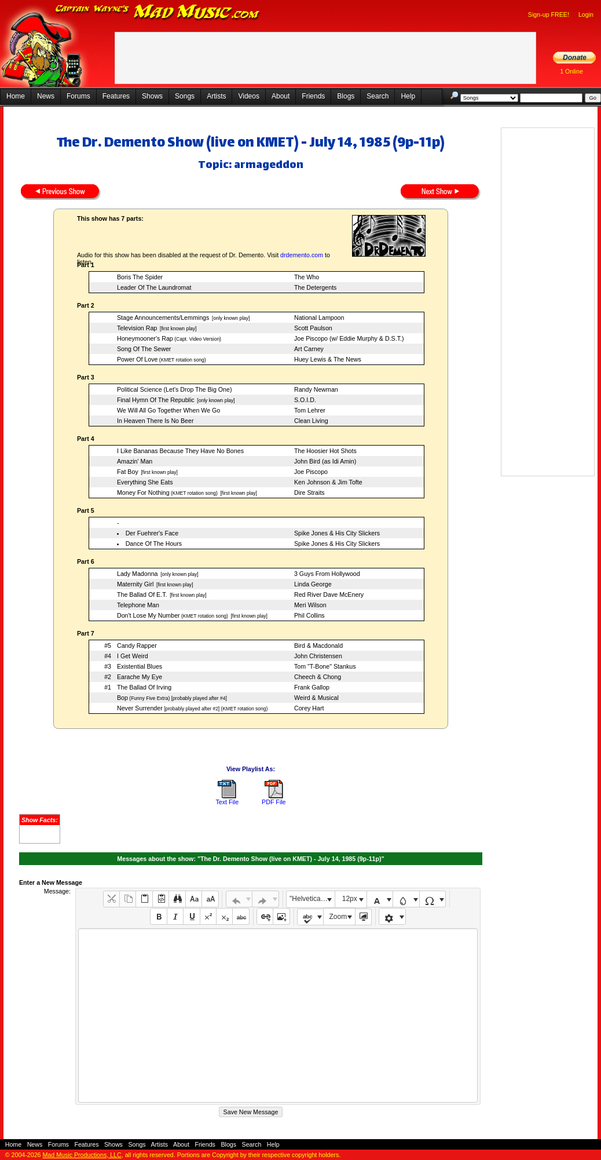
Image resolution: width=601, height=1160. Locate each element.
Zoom (338, 917)
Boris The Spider (140, 276)
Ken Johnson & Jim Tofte (328, 482)
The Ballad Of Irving (144, 687)
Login (585, 14)
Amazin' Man (134, 461)
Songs (185, 96)
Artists (216, 96)
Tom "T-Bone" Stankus (325, 666)
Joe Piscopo (311, 471)
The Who (306, 276)
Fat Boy (127, 471)
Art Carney (309, 348)
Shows (152, 96)
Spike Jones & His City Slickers (337, 533)
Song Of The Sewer (144, 348)
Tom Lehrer (309, 410)
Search (378, 96)
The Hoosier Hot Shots (325, 450)
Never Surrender (140, 708)
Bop (122, 697)
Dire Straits (309, 492)
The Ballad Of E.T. (142, 594)
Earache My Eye (139, 676)
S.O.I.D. (305, 399)
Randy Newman (316, 389)
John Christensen (318, 655)
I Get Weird (132, 655)
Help (408, 96)
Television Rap (137, 327)
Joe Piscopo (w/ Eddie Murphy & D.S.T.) (349, 338)
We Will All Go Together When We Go (168, 410)
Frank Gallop (311, 687)
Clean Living (311, 420)
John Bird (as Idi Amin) (325, 461)
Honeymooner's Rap (145, 338)
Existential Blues (139, 666)
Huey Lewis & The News (327, 359)
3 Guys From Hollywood (327, 573)
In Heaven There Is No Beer (155, 420)
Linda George (313, 584)
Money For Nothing (143, 492)
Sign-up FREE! (548, 14)
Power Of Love (137, 359)
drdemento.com (301, 254)
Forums (78, 96)
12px (349, 899)
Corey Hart (309, 708)
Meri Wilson (310, 604)
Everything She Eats (145, 482)
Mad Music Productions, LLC (81, 1154)
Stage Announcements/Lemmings (163, 317)
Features (116, 96)
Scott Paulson (313, 327)
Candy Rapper (137, 645)
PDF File (273, 801)
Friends (313, 96)
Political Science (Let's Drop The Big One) (174, 389)
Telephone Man (138, 604)
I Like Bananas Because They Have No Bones (180, 450)
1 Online (571, 71)
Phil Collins (309, 615)
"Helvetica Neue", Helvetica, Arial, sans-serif (312, 899)
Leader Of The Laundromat (154, 287)
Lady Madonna (137, 573)
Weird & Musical (316, 697)
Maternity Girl (135, 584)
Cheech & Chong (317, 676)
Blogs (345, 96)
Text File (227, 801)
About (280, 96)
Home (15, 96)
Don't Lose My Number (148, 615)
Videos (248, 96)
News (45, 96)
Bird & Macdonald (318, 645)
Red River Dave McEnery (329, 594)
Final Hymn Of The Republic (156, 399)
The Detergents (315, 287)
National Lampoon (319, 317)
